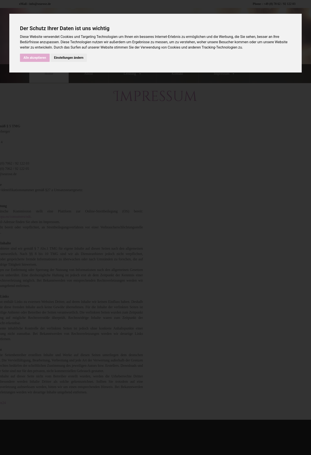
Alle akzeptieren (34, 57)
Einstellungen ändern (69, 57)
